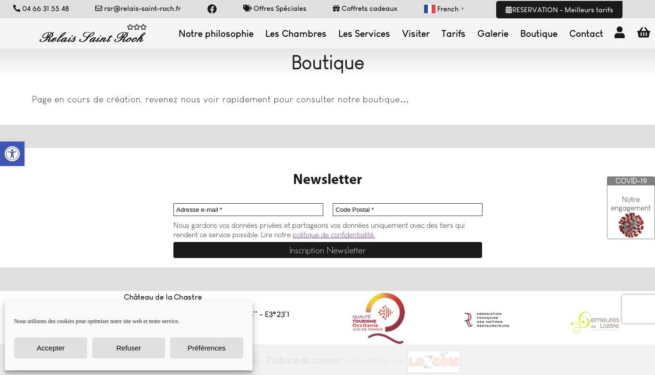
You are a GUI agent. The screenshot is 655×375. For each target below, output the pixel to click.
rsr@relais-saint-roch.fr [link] (138, 8)
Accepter (51, 348)
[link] (12, 154)
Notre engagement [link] (631, 203)
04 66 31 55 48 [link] (41, 8)
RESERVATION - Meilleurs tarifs (559, 10)
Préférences (207, 348)
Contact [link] (586, 33)
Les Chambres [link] (296, 33)
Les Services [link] (364, 33)
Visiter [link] (416, 33)
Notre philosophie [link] (216, 33)
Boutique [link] (538, 33)
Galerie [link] (492, 33)
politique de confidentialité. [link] (334, 235)
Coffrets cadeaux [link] (365, 8)
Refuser (128, 348)
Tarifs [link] (454, 33)
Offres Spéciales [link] (275, 8)
